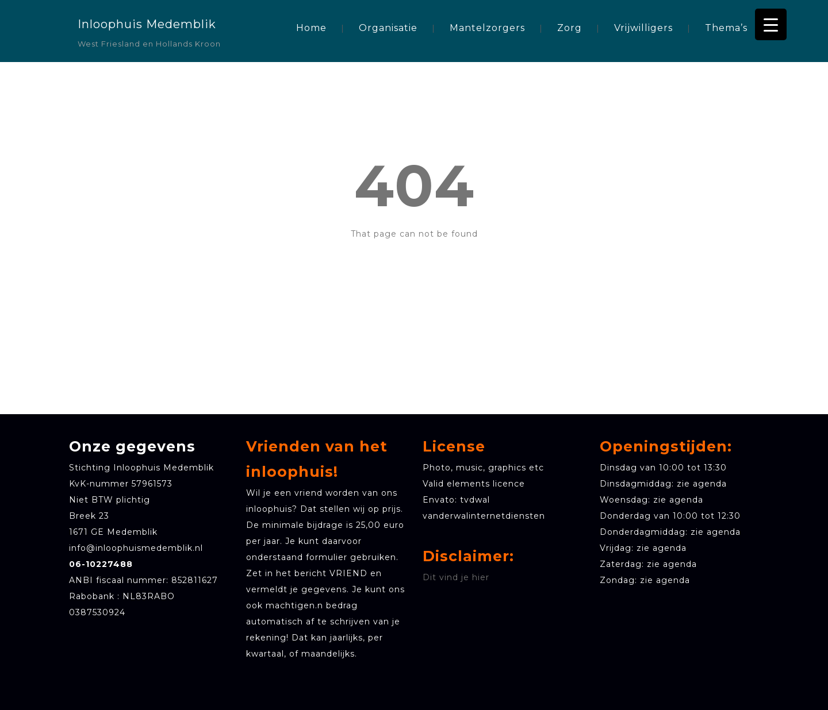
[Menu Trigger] (771, 24)
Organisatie (388, 27)
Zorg (569, 27)
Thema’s (726, 27)
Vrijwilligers (643, 27)
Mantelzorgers (487, 27)
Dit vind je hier (456, 577)
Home (311, 27)
